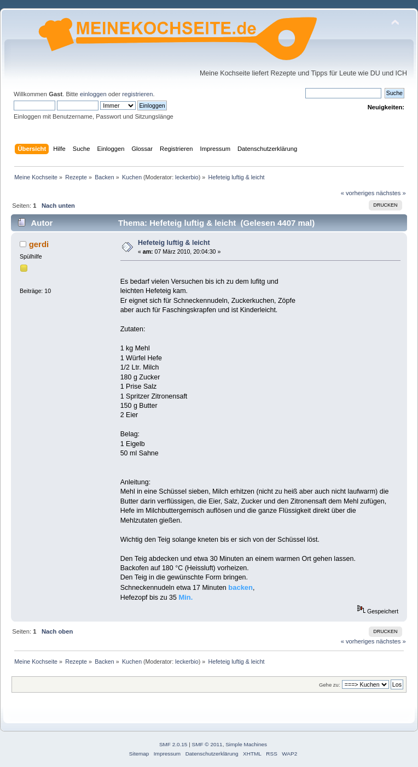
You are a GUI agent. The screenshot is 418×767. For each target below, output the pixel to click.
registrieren (137, 94)
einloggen (93, 94)
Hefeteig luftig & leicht (174, 243)
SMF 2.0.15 (173, 744)
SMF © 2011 (207, 744)
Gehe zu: (329, 685)
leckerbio (187, 177)
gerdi (39, 244)
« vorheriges (358, 193)
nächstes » (391, 193)
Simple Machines (246, 744)
